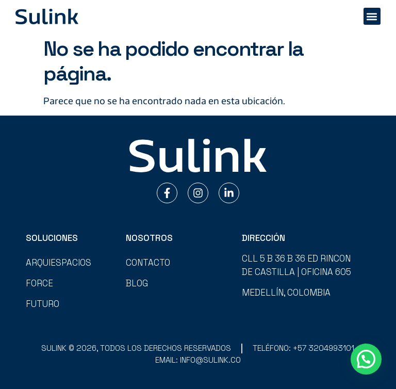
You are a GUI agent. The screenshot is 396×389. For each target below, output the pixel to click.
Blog (137, 283)
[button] (372, 16)
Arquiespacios (58, 262)
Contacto (148, 262)
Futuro (42, 304)
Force (39, 283)
